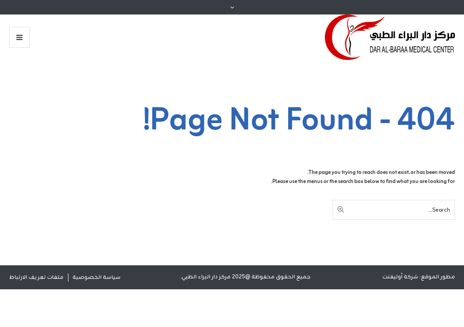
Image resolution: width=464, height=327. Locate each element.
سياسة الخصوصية (96, 277)
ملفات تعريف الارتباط (36, 277)
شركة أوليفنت (400, 277)
